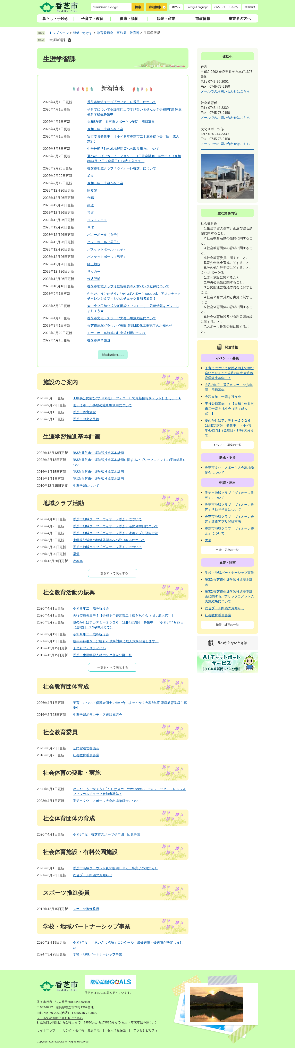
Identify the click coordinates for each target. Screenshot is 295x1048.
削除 (69, 40)
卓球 (90, 227)
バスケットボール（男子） (107, 257)
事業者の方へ (240, 19)
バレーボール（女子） (103, 234)
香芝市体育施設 (98, 340)
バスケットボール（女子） (107, 249)
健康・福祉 (129, 19)
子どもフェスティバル (89, 648)
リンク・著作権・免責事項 (81, 1030)
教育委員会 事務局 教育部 (118, 33)
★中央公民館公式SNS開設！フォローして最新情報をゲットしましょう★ (127, 398)
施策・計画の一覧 (227, 624)
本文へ (176, 7)
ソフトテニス (97, 220)
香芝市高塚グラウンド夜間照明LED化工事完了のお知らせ (129, 325)
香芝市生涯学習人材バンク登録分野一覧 (102, 655)
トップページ (59, 33)
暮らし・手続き (55, 19)
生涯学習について (86, 485)
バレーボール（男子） (103, 242)
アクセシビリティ (145, 1030)
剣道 (90, 205)
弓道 (90, 212)
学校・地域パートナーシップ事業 (97, 954)
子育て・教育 (92, 19)
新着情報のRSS (113, 355)
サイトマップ (46, 1030)
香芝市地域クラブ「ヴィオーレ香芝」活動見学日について (115, 526)
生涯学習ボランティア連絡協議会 (97, 714)
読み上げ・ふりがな (226, 7)
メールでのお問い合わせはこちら (225, 91)
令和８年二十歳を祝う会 (105, 183)
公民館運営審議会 (86, 748)
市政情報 (202, 19)
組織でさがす (83, 33)
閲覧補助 (250, 7)
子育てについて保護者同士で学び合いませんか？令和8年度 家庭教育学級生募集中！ (229, 373)
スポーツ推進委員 (86, 909)
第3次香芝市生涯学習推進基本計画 (98, 453)
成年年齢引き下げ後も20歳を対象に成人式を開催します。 (116, 641)
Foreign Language (197, 7)
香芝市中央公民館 (86, 419)
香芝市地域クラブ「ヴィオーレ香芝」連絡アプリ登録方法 (115, 533)
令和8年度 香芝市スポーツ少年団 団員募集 (121, 121)
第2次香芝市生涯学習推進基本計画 (98, 471)
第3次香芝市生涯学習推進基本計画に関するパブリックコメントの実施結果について (229, 596)
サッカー (93, 271)
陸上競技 (93, 264)
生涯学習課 (57, 40)
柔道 (90, 175)
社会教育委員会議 (86, 755)
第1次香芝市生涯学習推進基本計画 (98, 478)
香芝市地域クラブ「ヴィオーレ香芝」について (121, 102)
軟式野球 (93, 279)
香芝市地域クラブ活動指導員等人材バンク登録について (128, 286)
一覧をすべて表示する (112, 573)
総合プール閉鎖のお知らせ (92, 875)
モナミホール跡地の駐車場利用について (116, 333)
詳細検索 (155, 7)
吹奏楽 (92, 190)
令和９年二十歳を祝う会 (105, 129)
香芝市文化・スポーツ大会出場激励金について (121, 318)
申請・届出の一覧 (227, 549)
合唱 (90, 198)
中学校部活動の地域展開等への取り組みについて (123, 148)
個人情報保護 (116, 1030)
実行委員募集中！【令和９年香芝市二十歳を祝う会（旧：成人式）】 (124, 615)
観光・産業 (166, 19)
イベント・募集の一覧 (227, 444)
